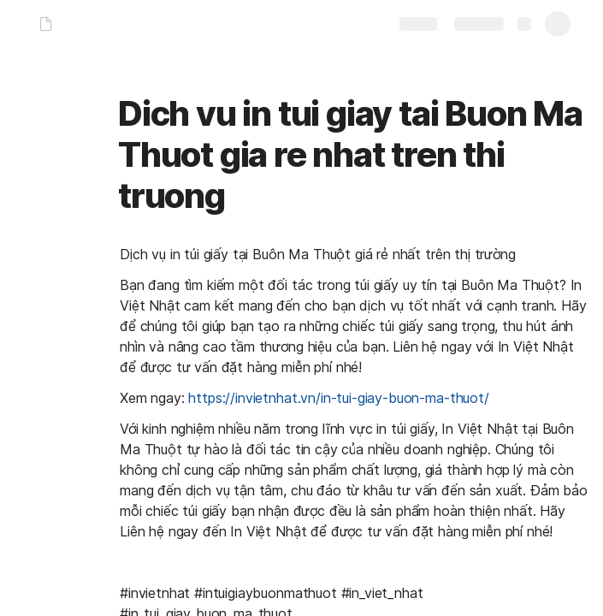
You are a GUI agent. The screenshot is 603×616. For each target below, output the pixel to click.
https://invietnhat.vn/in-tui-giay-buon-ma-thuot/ (338, 397)
